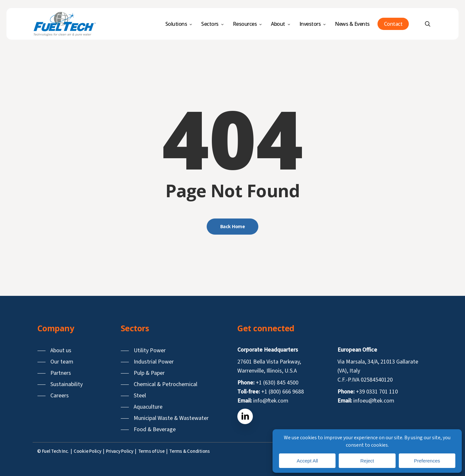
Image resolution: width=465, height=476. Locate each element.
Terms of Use (151, 451)
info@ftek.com (270, 401)
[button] (54, 350)
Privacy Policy (119, 451)
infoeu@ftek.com (373, 401)
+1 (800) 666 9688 (282, 392)
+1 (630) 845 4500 (277, 383)
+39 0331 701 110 (377, 392)
